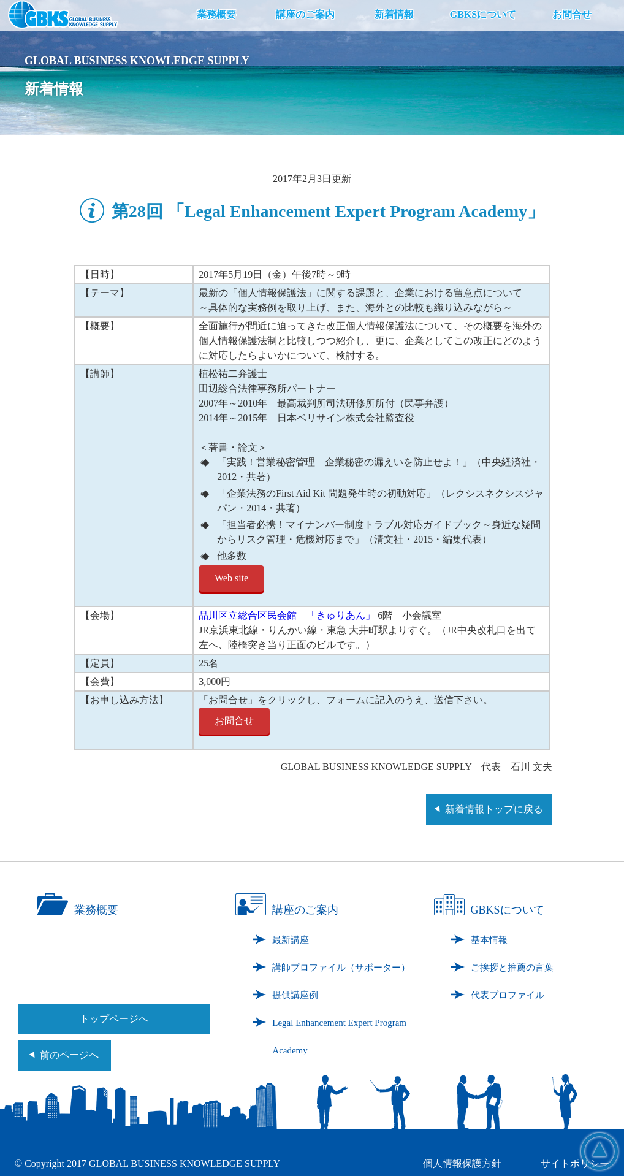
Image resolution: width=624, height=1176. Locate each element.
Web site (231, 578)
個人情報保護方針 (462, 1163)
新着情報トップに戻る (494, 809)
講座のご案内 (305, 14)
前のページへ (69, 1055)
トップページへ (114, 1019)
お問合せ (572, 14)
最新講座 (290, 940)
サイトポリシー (575, 1163)
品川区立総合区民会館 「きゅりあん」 (287, 615)
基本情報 (489, 940)
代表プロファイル (507, 995)
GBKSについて (483, 14)
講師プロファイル (341, 967)
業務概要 (216, 14)
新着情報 (394, 14)
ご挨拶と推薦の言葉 (512, 967)
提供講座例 (295, 995)
